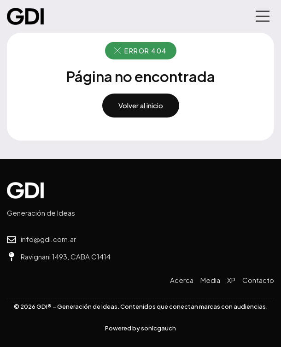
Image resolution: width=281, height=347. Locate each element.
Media (210, 280)
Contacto (258, 280)
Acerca (181, 280)
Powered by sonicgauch (140, 328)
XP (231, 280)
